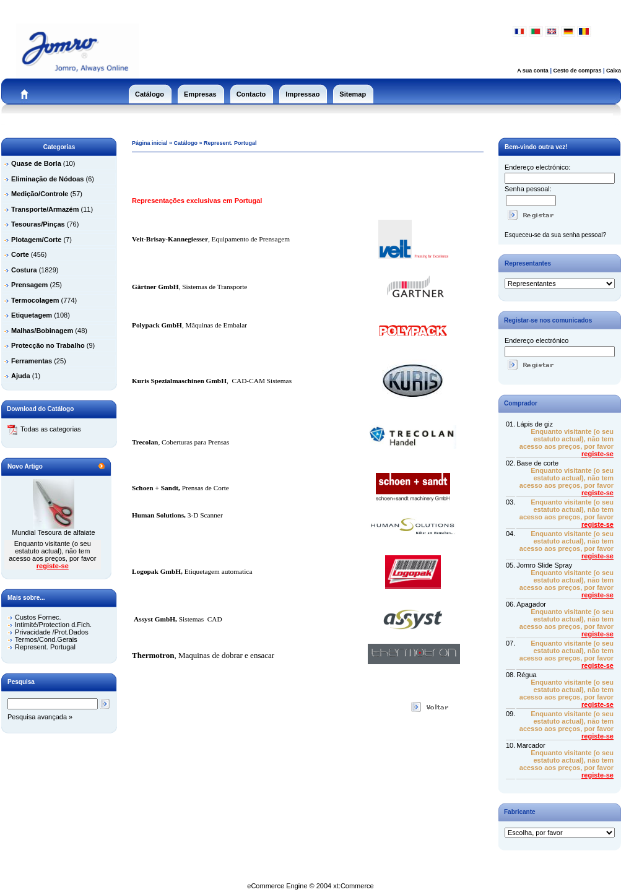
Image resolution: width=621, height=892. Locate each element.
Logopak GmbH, (157, 571)
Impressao (302, 94)
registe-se (53, 565)
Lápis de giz (534, 424)
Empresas (200, 94)
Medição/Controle (39, 193)
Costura (24, 270)
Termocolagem (35, 300)
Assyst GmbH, (155, 619)
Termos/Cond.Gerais (46, 639)
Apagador (531, 604)
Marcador (530, 745)
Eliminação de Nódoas (47, 179)
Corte (20, 254)
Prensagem (29, 284)
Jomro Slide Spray (544, 565)
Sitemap (352, 94)
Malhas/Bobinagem (42, 330)
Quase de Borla (36, 163)
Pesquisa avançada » (39, 717)
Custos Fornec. (38, 617)
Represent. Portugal (45, 647)
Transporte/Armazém (45, 209)
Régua (526, 674)
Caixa (613, 70)
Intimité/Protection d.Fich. (53, 624)
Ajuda (20, 375)
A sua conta (533, 70)
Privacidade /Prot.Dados (52, 632)
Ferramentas (31, 361)
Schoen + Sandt (155, 487)
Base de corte (537, 463)
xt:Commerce (353, 886)
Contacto (251, 94)
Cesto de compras (577, 70)
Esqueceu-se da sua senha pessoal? (555, 235)
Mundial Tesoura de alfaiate (53, 532)
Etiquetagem (31, 315)
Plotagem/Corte (36, 239)
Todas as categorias (44, 429)
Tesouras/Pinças (38, 224)
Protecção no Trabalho (48, 345)
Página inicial (150, 143)
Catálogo (149, 94)
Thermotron (153, 655)
